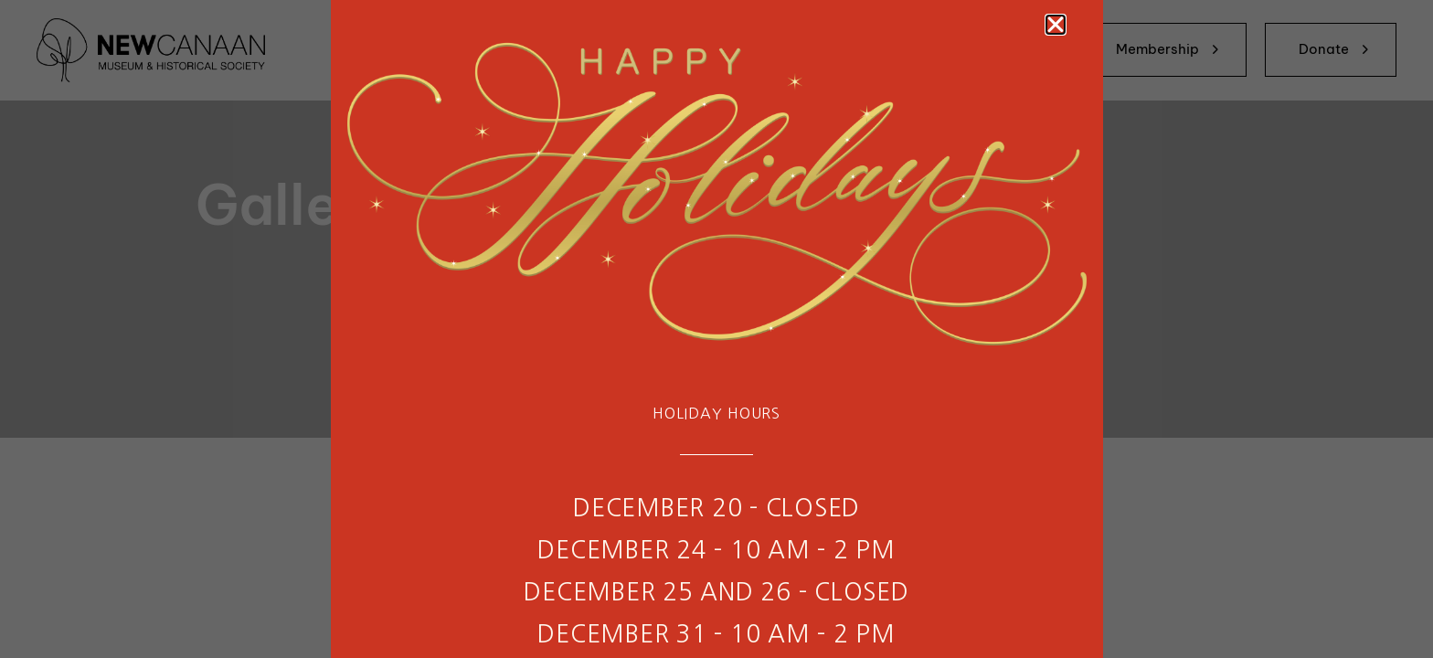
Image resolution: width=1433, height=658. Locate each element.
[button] (1056, 25)
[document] (716, 329)
